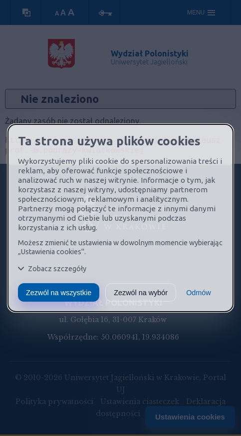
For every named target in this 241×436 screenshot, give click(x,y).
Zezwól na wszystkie (58, 293)
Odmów (198, 293)
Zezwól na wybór (141, 293)
